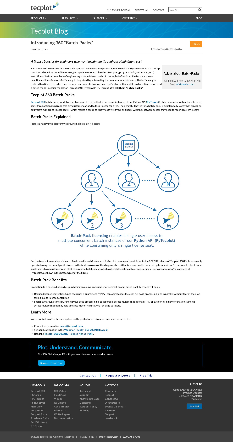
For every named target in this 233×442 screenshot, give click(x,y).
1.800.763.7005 (131, 436)
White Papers (62, 414)
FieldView (37, 406)
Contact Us (88, 375)
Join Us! (194, 406)
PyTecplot (155, 49)
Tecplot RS (37, 410)
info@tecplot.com (185, 84)
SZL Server (38, 402)
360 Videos (60, 390)
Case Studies (62, 406)
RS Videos (60, 402)
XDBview (36, 425)
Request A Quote (117, 375)
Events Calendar (115, 406)
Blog (199, 18)
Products (37, 18)
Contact (158, 10)
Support (99, 18)
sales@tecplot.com (71, 325)
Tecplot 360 (166, 49)
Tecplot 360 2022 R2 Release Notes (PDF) (68, 333)
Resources (68, 18)
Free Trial (141, 10)
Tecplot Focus (39, 414)
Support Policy (88, 406)
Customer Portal (118, 10)
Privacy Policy (86, 436)
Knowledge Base (89, 398)
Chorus (36, 394)
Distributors (112, 402)
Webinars (60, 410)
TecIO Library (39, 422)
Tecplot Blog (176, 49)
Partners (110, 410)
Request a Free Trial (51, 362)
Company (128, 18)
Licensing (85, 402)
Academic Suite (40, 418)
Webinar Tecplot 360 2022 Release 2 (85, 329)
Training (84, 410)
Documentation (63, 418)
